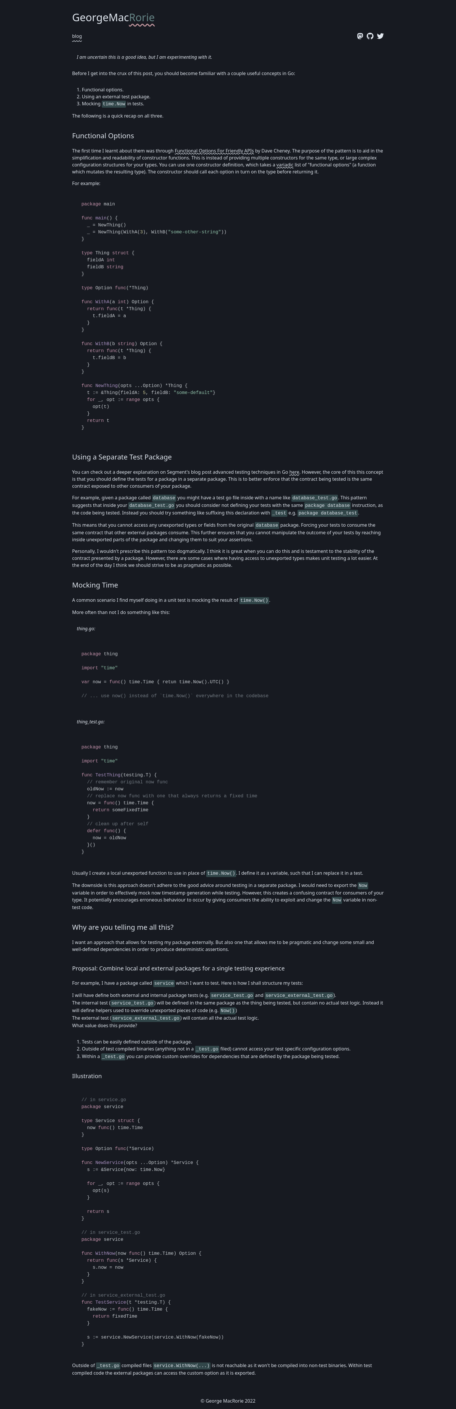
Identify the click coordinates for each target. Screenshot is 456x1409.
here (294, 472)
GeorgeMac (113, 17)
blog (77, 36)
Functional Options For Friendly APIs (214, 151)
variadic (285, 165)
